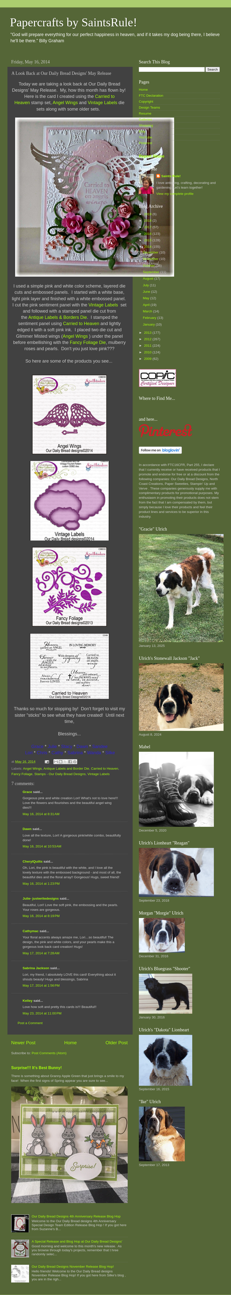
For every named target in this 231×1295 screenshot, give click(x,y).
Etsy (142, 131)
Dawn (27, 829)
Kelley (28, 1001)
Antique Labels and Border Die (66, 768)
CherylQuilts (32, 861)
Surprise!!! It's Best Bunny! (36, 1068)
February (150, 318)
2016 (148, 234)
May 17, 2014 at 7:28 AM (41, 953)
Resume (145, 113)
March (148, 311)
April (147, 305)
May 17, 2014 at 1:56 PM (41, 985)
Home (70, 1042)
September (151, 272)
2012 (148, 339)
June (147, 291)
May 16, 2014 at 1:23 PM (41, 883)
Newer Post (23, 1042)
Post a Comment (30, 1023)
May (146, 298)
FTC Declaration (151, 95)
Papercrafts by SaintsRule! (73, 22)
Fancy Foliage (22, 774)
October (149, 265)
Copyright (146, 101)
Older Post (117, 1042)
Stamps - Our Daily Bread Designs (59, 774)
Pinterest (145, 143)
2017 (148, 227)
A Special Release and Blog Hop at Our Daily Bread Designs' (77, 1241)
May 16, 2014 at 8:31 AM (41, 814)
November (151, 259)
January (149, 324)
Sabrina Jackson (36, 968)
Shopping (146, 125)
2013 (148, 332)
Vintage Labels (98, 774)
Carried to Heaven (104, 768)
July (146, 285)
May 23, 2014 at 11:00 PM (42, 1013)
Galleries (145, 119)
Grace (27, 792)
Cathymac (31, 931)
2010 (148, 352)
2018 (148, 220)
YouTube (145, 137)
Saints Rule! (171, 176)
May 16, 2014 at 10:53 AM (42, 846)
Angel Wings (32, 768)
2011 (148, 345)
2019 (148, 214)
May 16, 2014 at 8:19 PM (41, 916)
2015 (148, 240)
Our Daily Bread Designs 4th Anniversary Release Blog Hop (76, 1216)
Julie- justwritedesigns (41, 898)
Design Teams (149, 107)
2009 (148, 359)
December (151, 252)
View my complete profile (174, 194)
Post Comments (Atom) (49, 1053)
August (148, 278)
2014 (148, 247)
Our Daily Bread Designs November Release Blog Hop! (73, 1266)
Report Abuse (151, 156)
